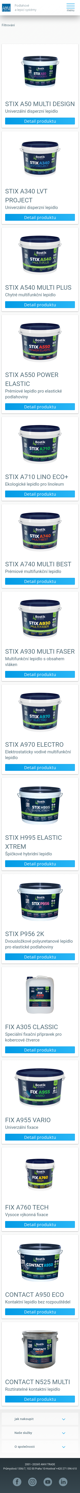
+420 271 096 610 (66, 1468)
